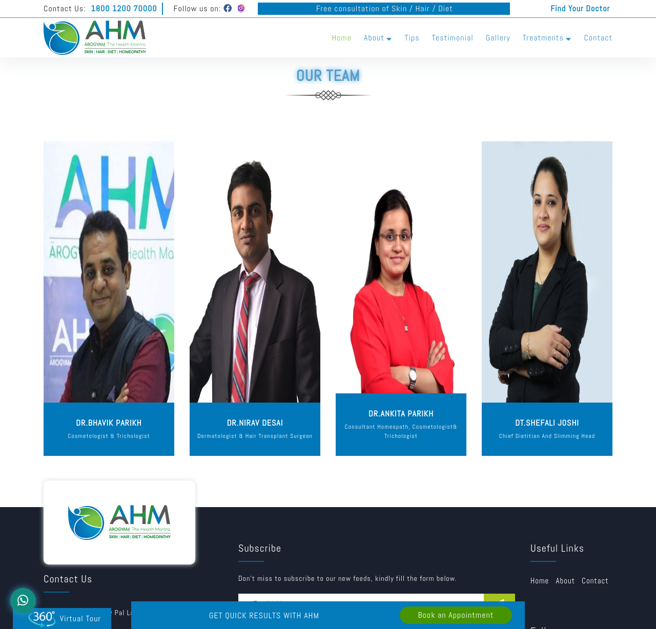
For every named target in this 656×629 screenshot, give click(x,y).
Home (342, 37)
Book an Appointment (456, 615)
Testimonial (453, 37)
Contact (598, 37)
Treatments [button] (547, 37)
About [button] (378, 37)
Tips (411, 37)
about (565, 580)
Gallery (498, 37)
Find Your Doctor (580, 8)
